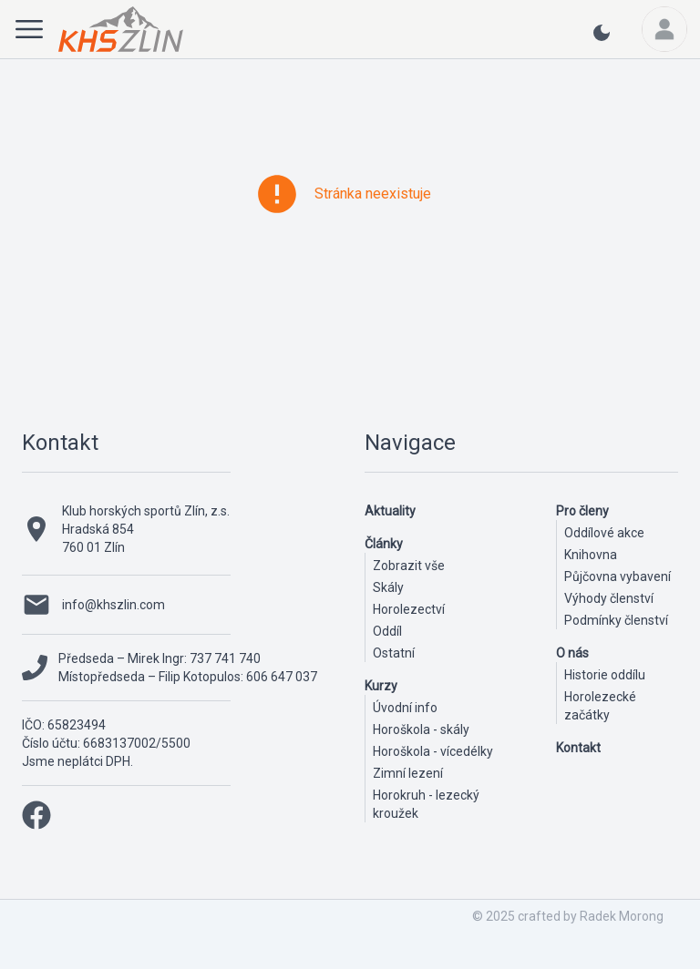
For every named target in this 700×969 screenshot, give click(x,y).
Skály (388, 587)
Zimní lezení (408, 773)
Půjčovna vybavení (617, 576)
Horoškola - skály (421, 729)
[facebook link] (36, 815)
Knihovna (590, 554)
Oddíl (387, 631)
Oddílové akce (604, 532)
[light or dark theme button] (601, 40)
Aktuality (390, 511)
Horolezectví (409, 609)
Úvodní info (405, 707)
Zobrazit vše (409, 565)
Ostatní (394, 653)
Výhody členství (609, 598)
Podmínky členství (616, 620)
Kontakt (60, 442)
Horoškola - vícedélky (433, 751)
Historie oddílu (604, 675)
